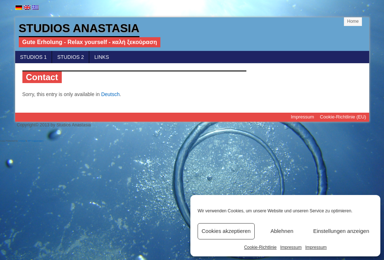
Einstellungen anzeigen (341, 231)
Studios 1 (33, 57)
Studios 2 (70, 57)
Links (101, 57)
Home (353, 21)
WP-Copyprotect (35, 141)
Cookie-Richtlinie (260, 247)
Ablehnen (282, 231)
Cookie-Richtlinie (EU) (343, 117)
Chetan (21, 141)
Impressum (291, 247)
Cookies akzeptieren (226, 231)
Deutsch (110, 94)
